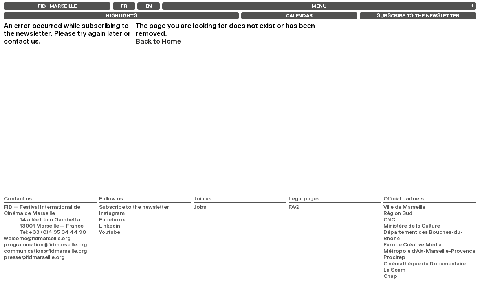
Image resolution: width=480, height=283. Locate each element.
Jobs (200, 207)
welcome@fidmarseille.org (37, 238)
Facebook (112, 219)
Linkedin (109, 225)
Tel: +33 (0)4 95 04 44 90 (53, 232)
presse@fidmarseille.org (34, 257)
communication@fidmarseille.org (45, 251)
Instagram (112, 213)
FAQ (294, 207)
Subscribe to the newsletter (134, 207)
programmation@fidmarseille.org (45, 244)
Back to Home (158, 41)
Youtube (109, 232)
